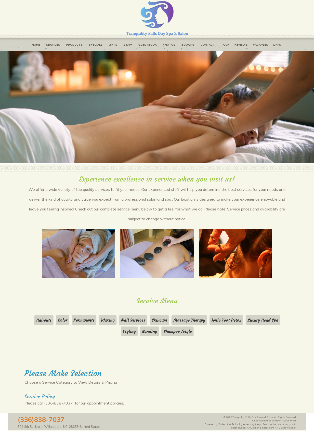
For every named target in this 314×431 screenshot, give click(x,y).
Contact (208, 44)
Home (36, 44)
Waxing (108, 320)
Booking (188, 44)
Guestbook (147, 44)
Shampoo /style (177, 331)
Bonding (149, 331)
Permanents (84, 320)
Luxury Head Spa (263, 320)
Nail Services (133, 320)
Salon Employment (263, 427)
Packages (260, 44)
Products (74, 44)
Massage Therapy (189, 320)
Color (62, 320)
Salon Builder (238, 427)
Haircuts (44, 320)
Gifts (113, 44)
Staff (127, 44)
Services (53, 44)
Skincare (159, 320)
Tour (225, 44)
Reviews (241, 44)
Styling (129, 331)
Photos (169, 44)
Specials (96, 44)
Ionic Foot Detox (226, 320)
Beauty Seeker (288, 427)
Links (277, 44)
